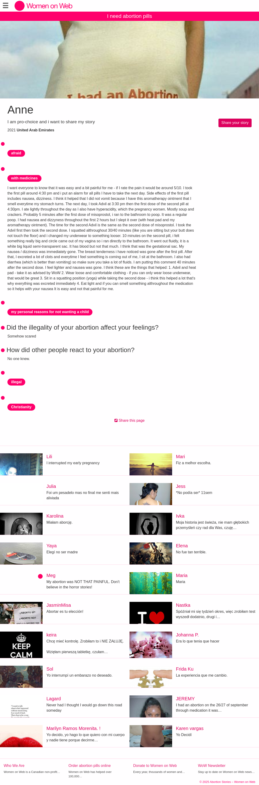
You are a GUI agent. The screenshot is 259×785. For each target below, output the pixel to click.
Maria (181, 575)
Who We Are (14, 766)
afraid (16, 153)
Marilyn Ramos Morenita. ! (73, 728)
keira (51, 634)
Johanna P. (187, 634)
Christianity (21, 407)
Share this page (129, 420)
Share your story (235, 123)
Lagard (53, 698)
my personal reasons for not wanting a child (50, 312)
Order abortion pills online (90, 766)
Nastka (183, 605)
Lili (49, 456)
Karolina (54, 516)
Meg (50, 575)
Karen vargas (189, 728)
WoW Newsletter (212, 766)
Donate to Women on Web (155, 766)
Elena (182, 545)
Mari (180, 456)
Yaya (51, 545)
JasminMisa (58, 605)
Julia (51, 486)
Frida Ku (184, 668)
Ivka (180, 516)
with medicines (24, 178)
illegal (16, 382)
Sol (49, 668)
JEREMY (185, 698)
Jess (180, 486)
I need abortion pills (129, 16)
